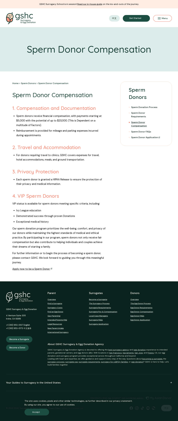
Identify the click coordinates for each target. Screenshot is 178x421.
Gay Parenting (54, 316)
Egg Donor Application (140, 320)
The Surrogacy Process (99, 303)
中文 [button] (114, 18)
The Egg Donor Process (140, 303)
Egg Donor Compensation (141, 312)
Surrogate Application (99, 324)
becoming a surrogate (152, 359)
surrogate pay (71, 362)
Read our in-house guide (89, 4)
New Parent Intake (56, 328)
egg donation (140, 350)
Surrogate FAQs (96, 320)
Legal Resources (55, 324)
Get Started (135, 18)
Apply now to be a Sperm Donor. (31, 269)
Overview (52, 299)
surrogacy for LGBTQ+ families (114, 362)
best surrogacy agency (118, 350)
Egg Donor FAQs (137, 316)
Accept (36, 412)
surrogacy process (56, 362)
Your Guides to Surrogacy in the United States (89, 382)
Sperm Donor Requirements (138, 114)
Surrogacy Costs (55, 308)
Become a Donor (17, 347)
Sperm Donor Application (144, 137)
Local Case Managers (98, 316)
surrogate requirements (89, 362)
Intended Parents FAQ (57, 320)
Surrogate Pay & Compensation (103, 312)
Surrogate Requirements (100, 308)
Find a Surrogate (55, 303)
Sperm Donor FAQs (141, 131)
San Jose (139, 353)
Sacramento (128, 353)
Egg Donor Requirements (141, 308)
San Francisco (115, 353)
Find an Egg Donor (55, 312)
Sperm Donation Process (144, 107)
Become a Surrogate (19, 339)
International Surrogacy (58, 332)
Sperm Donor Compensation (139, 124)
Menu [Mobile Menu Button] (163, 18)
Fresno (151, 353)
